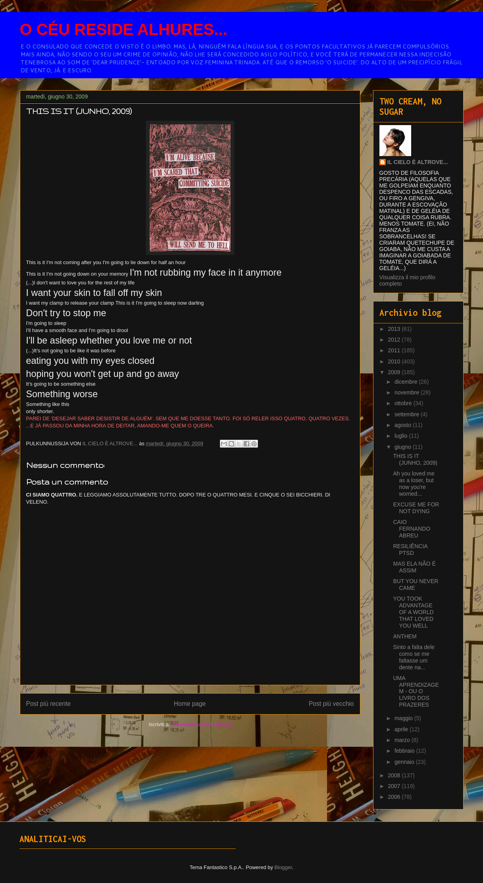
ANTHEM (404, 636)
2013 (395, 329)
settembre (407, 414)
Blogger (283, 867)
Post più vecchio (331, 703)
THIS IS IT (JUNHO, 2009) (415, 459)
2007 (395, 786)
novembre (407, 392)
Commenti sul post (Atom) (201, 724)
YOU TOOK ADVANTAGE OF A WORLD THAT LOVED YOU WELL (413, 611)
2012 (395, 339)
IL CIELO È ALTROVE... (417, 162)
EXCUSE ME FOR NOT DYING (416, 507)
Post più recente (48, 703)
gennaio (405, 762)
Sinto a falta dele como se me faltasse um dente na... (413, 657)
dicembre (406, 382)
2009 (395, 372)
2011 (395, 350)
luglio (401, 436)
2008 (395, 775)
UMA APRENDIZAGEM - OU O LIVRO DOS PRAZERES (416, 691)
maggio (404, 718)
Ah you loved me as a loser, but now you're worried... (413, 483)
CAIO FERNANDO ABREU (411, 529)
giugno (403, 447)
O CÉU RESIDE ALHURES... (123, 29)
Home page (190, 703)
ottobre (403, 403)
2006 (395, 797)
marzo (403, 740)
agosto (403, 425)
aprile (402, 729)
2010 (395, 361)
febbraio (405, 751)
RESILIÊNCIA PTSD (410, 549)
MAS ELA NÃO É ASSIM (414, 567)
